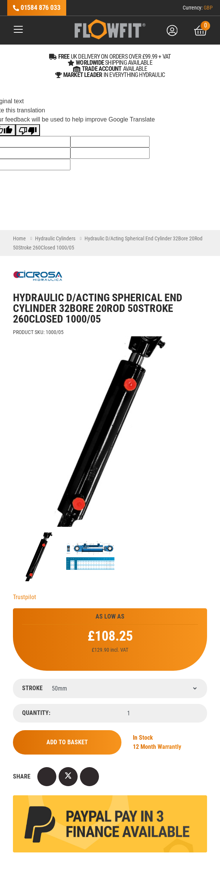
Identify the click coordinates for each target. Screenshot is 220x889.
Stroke (32, 688)
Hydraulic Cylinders (55, 238)
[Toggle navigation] (16, 31)
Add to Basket (67, 742)
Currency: (198, 8)
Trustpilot (24, 597)
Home (19, 238)
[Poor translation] (28, 130)
